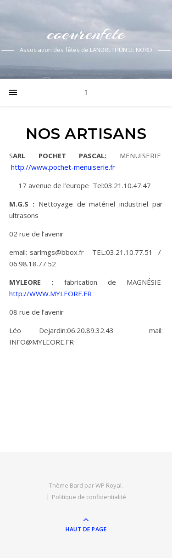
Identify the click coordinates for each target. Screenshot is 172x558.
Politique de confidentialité (89, 497)
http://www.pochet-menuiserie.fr (63, 167)
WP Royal (108, 485)
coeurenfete (86, 33)
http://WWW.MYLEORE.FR (50, 293)
